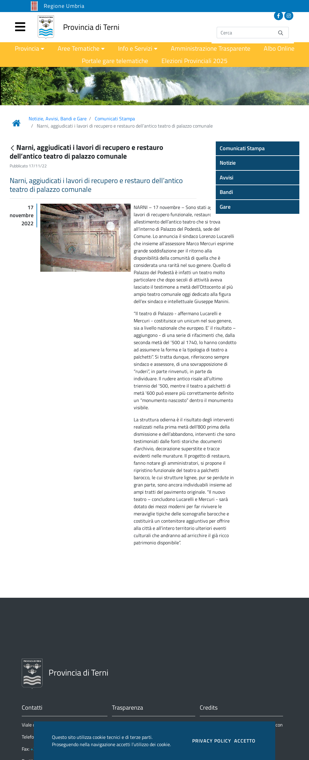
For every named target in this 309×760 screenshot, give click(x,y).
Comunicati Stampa (115, 118)
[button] (257, 148)
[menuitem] (29, 48)
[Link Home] (16, 123)
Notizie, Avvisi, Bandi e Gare (58, 118)
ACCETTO (245, 740)
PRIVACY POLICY (211, 740)
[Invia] (280, 32)
